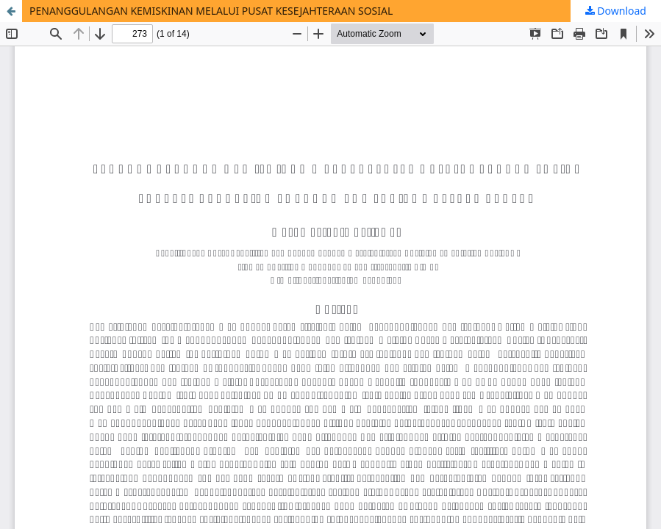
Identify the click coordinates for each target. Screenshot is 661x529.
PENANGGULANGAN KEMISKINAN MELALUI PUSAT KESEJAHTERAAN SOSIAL (211, 11)
